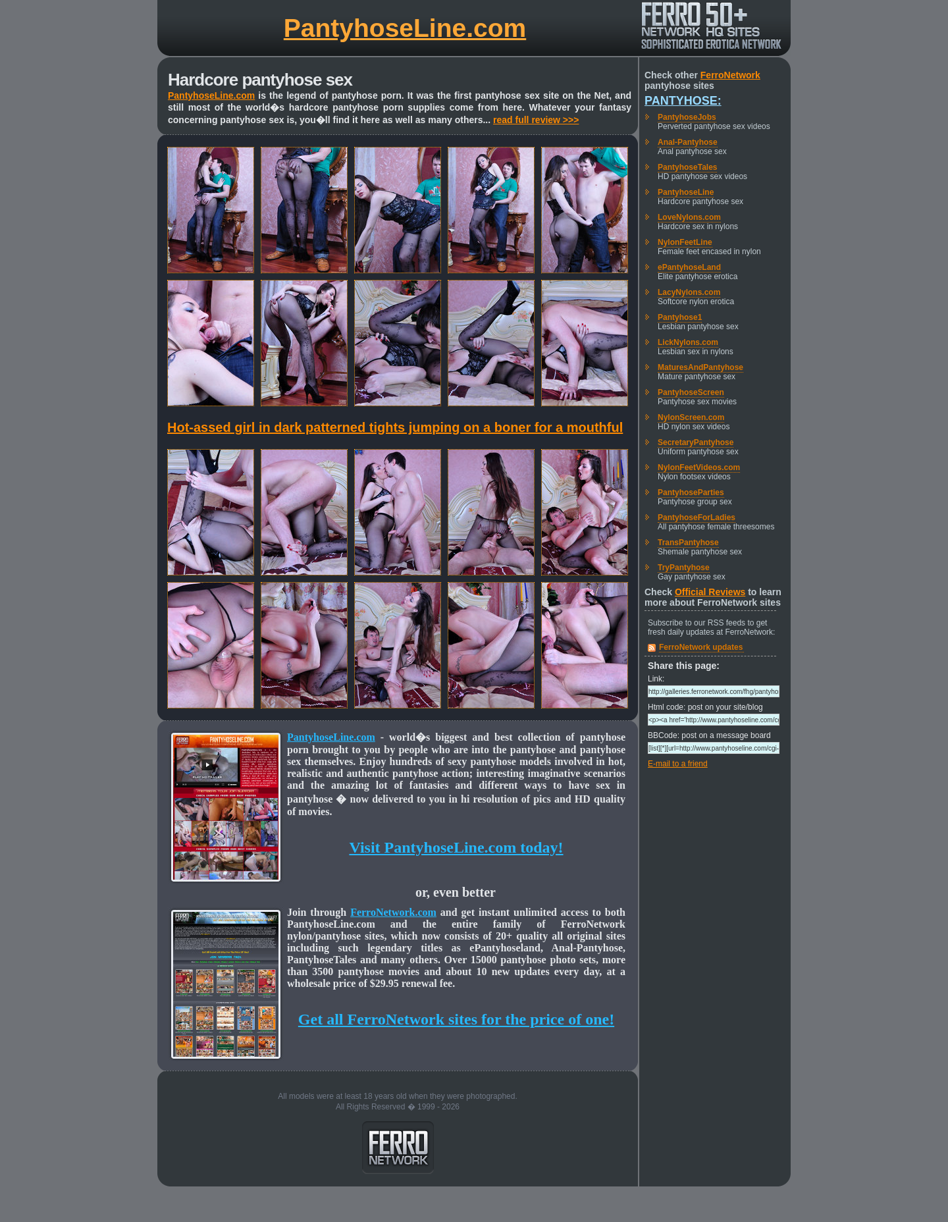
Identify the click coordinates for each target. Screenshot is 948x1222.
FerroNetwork (730, 75)
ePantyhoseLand (689, 267)
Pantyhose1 (680, 317)
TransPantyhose (688, 542)
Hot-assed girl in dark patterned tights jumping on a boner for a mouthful (395, 427)
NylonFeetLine (685, 242)
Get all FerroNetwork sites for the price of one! (456, 1019)
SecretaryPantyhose (695, 442)
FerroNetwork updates (701, 647)
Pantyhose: (683, 100)
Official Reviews (710, 592)
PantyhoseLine (686, 192)
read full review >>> (536, 120)
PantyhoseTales (687, 167)
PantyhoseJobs (687, 117)
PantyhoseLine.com (405, 28)
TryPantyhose (684, 567)
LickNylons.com (688, 342)
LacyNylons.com (689, 292)
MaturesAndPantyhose (700, 367)
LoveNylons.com (689, 217)
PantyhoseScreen (691, 392)
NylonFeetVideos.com (699, 467)
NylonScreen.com (691, 417)
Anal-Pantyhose (688, 142)
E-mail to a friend (678, 763)
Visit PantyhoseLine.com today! (456, 847)
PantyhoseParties (691, 492)
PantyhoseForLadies (696, 517)
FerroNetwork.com (393, 912)
